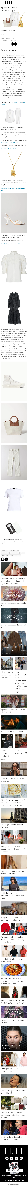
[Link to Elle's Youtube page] (16, 1158)
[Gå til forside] (8, 2)
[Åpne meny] (2, 2)
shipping (12, 553)
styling (22, 553)
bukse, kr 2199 (17, 102)
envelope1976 (5, 555)
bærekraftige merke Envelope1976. (10, 142)
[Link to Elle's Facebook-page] (11, 1158)
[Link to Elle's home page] (14, 1151)
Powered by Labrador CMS (14, 1184)
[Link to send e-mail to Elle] (21, 1158)
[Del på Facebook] (12, 44)
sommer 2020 (5, 553)
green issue (4, 550)
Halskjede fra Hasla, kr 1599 (8, 149)
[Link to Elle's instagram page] (7, 1158)
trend (18, 555)
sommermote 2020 (14, 550)
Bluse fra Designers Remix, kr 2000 (10, 244)
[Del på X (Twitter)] (15, 44)
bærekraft (12, 555)
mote (17, 553)
